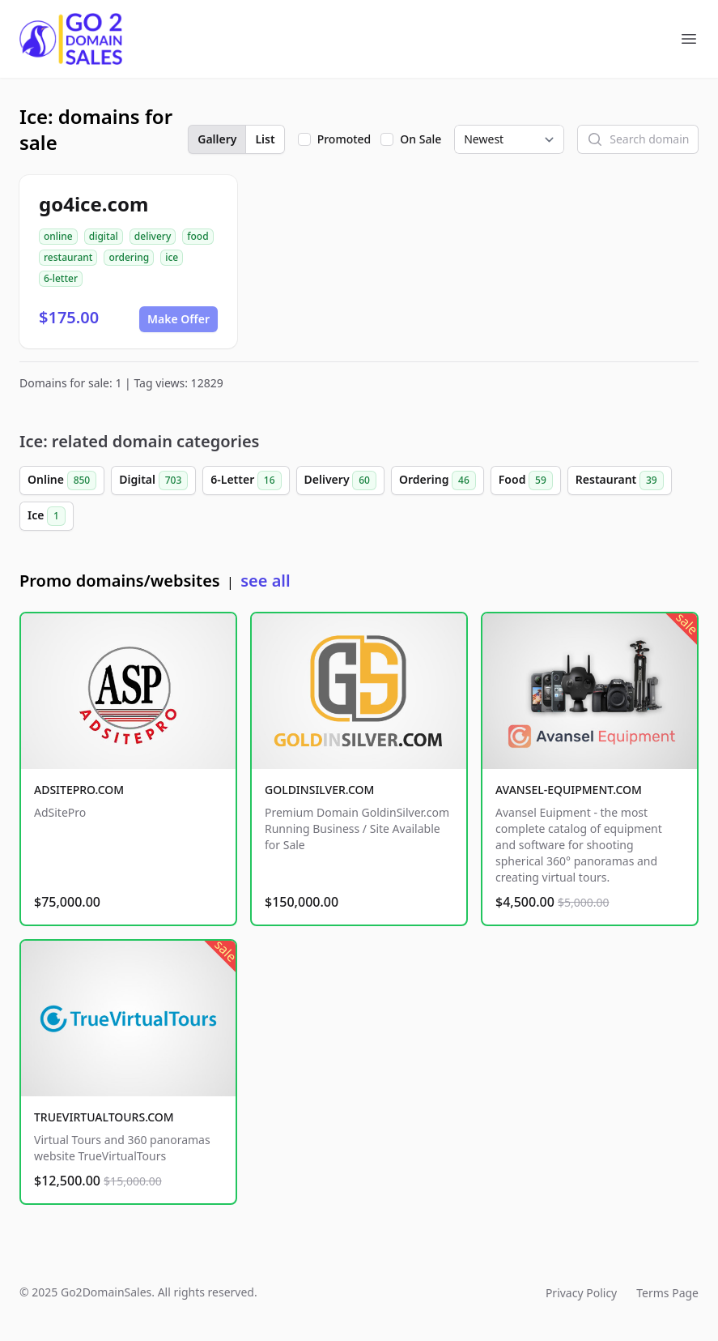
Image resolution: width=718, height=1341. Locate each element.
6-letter (61, 278)
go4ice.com (93, 203)
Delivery (340, 480)
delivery (152, 236)
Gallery (217, 139)
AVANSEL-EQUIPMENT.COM (568, 789)
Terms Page (667, 1292)
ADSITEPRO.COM (79, 789)
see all (265, 580)
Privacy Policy (581, 1292)
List (264, 139)
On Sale (420, 139)
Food (526, 480)
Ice (47, 516)
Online (62, 480)
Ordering (437, 480)
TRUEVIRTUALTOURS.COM (104, 1117)
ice (171, 257)
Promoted (344, 139)
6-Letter (245, 480)
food (197, 236)
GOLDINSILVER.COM (319, 789)
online (58, 236)
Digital (153, 480)
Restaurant (620, 480)
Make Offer (178, 319)
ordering (128, 257)
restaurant (68, 257)
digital (103, 236)
